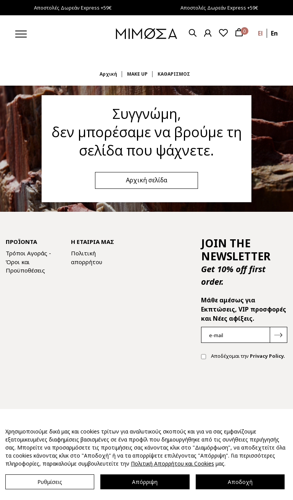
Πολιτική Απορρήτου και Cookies (172, 463)
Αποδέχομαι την (243, 357)
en (274, 33)
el (260, 33)
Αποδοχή (240, 481)
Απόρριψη (145, 481)
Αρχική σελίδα (146, 180)
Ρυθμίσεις (49, 481)
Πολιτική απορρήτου (86, 257)
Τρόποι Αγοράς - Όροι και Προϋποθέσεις (28, 261)
